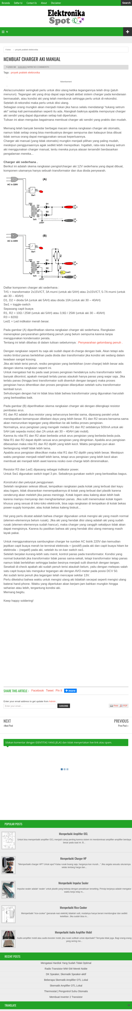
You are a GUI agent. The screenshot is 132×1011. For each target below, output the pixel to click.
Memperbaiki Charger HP (73, 858)
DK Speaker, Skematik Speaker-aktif (66, 974)
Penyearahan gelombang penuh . (100, 342)
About (44, 3)
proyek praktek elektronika (25, 72)
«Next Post (8, 725)
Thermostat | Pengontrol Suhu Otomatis (66, 991)
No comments (41, 67)
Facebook (37, 690)
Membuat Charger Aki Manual (32, 59)
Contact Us (32, 3)
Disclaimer (56, 3)
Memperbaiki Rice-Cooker (73, 907)
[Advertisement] (66, 640)
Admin (52, 701)
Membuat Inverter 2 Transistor (66, 997)
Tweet (50, 690)
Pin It (59, 690)
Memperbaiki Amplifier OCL (73, 834)
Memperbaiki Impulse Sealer (73, 883)
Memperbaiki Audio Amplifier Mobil (73, 932)
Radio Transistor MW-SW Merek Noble (66, 968)
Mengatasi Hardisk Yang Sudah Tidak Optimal (66, 963)
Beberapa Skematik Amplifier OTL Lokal (66, 979)
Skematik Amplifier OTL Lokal (66, 985)
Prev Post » (123, 725)
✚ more (70, 690)
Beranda (6, 3)
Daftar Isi (18, 3)
